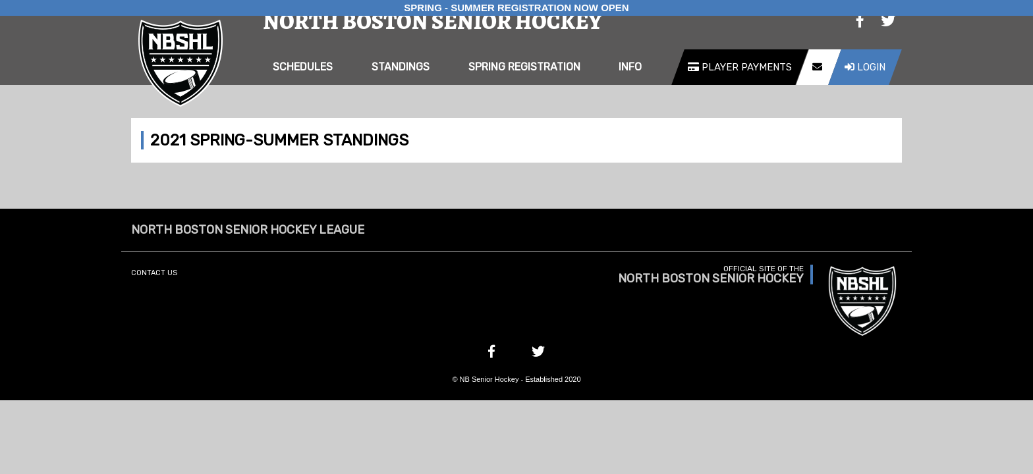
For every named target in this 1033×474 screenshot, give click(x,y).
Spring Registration (524, 67)
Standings (401, 67)
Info (630, 67)
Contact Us (154, 273)
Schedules (303, 67)
